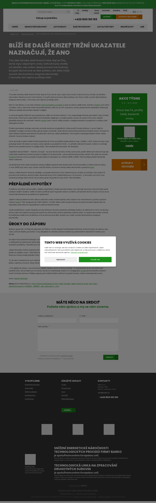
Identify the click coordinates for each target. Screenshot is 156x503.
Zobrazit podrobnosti (79, 252)
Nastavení (60, 259)
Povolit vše (95, 259)
